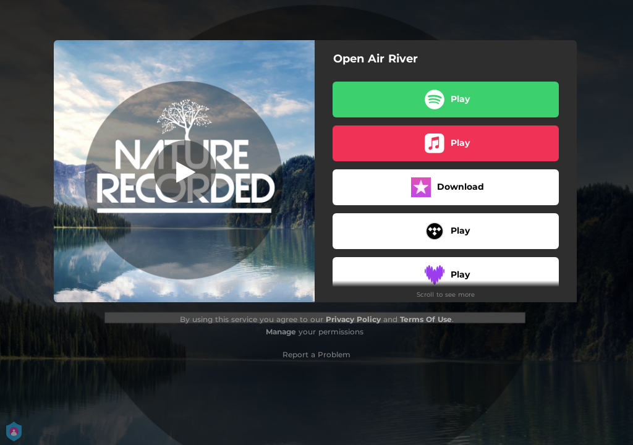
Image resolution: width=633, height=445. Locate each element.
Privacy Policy (353, 319)
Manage (281, 331)
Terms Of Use (426, 319)
